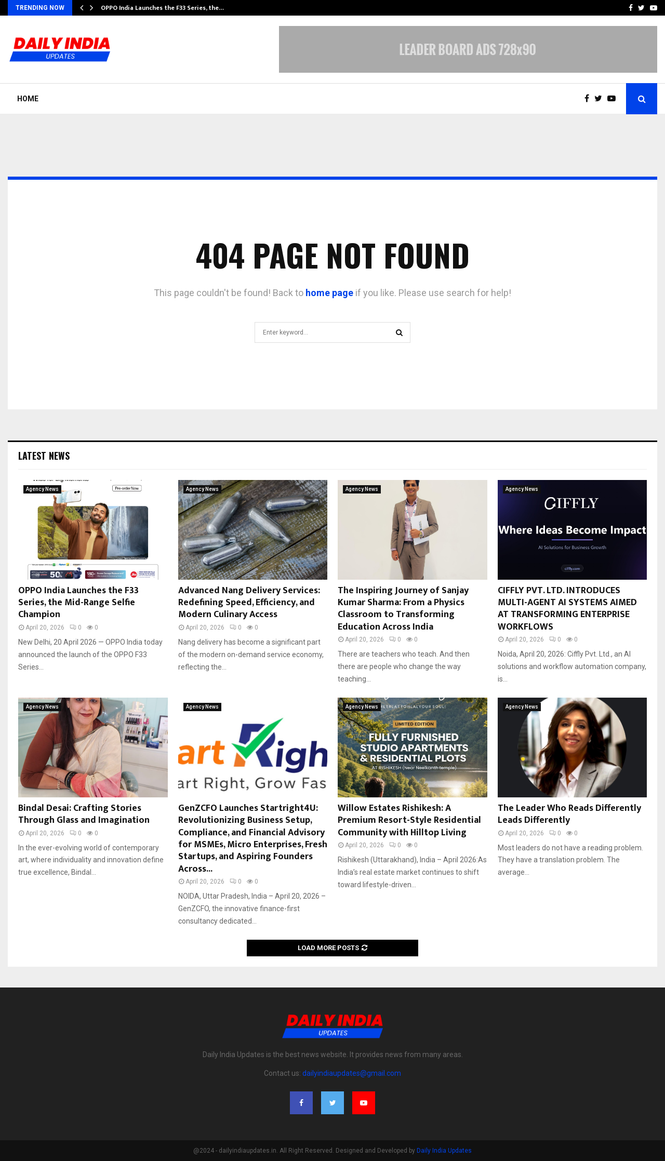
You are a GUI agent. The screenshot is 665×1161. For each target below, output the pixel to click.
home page (329, 292)
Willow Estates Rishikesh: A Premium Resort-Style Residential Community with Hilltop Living (409, 820)
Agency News (42, 489)
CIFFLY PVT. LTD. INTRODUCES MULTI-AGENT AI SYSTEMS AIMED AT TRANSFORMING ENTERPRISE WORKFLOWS (567, 609)
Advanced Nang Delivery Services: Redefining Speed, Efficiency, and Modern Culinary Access (249, 603)
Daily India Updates (444, 1150)
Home (27, 99)
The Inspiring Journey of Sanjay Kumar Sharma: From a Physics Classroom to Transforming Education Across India (403, 609)
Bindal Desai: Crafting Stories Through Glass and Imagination (84, 814)
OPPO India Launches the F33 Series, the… (162, 8)
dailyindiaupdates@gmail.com (351, 1073)
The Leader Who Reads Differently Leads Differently (569, 814)
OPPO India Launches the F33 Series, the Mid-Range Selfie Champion (78, 603)
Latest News (44, 455)
